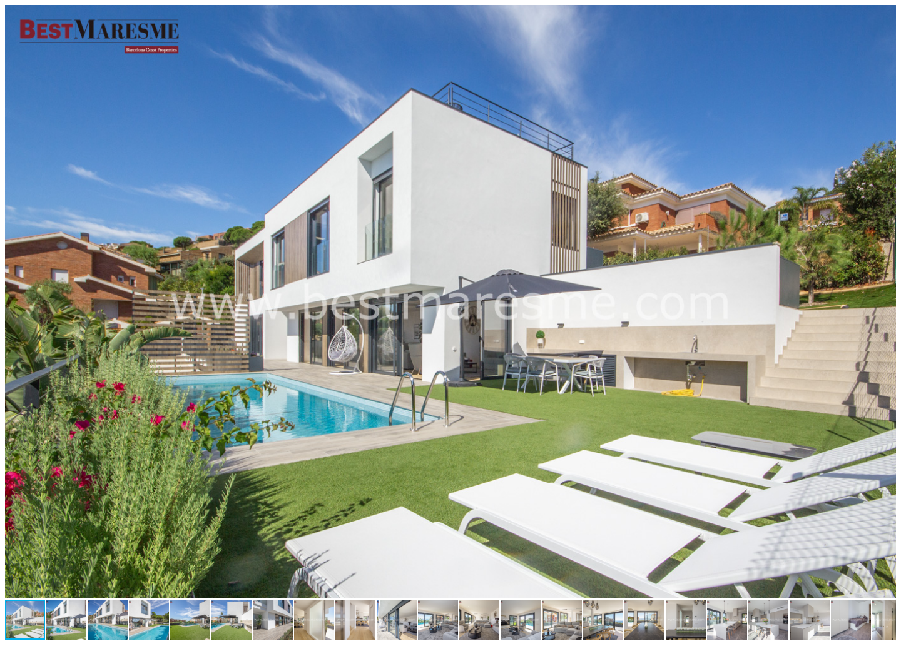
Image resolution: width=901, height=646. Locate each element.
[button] (885, 16)
